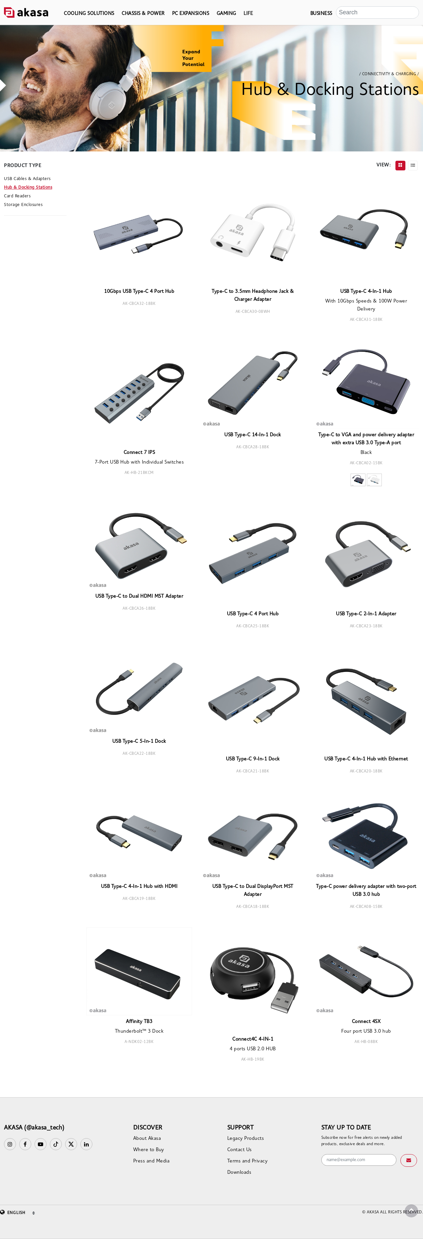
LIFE (248, 13)
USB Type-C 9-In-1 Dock (253, 759)
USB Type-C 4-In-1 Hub (366, 291)
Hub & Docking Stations (28, 187)
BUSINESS (321, 13)
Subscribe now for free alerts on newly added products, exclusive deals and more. (361, 1141)
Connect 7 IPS (139, 452)
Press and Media (151, 1161)
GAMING (226, 13)
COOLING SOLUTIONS (89, 13)
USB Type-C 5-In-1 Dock (139, 741)
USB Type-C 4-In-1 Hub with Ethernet (366, 759)
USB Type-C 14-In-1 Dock (252, 435)
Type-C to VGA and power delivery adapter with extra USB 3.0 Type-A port (366, 439)
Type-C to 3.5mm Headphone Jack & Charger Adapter (253, 295)
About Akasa (147, 1138)
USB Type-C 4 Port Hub (253, 614)
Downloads (239, 1172)
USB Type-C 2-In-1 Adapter (366, 614)
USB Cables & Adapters (27, 179)
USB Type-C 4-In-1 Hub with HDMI (139, 886)
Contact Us (239, 1149)
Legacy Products (245, 1138)
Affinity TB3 (139, 1021)
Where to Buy (148, 1149)
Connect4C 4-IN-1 (252, 1039)
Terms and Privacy (247, 1161)
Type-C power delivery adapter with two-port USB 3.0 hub (366, 890)
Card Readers (17, 196)
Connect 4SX (366, 1021)
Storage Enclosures (23, 205)
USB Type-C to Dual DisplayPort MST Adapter (252, 890)
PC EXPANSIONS (190, 13)
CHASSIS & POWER (143, 13)
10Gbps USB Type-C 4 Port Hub (139, 291)
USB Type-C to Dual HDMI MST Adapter (139, 596)
